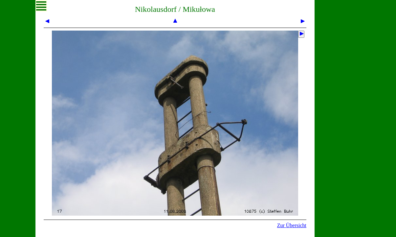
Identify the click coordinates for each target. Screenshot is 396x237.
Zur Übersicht (291, 225)
